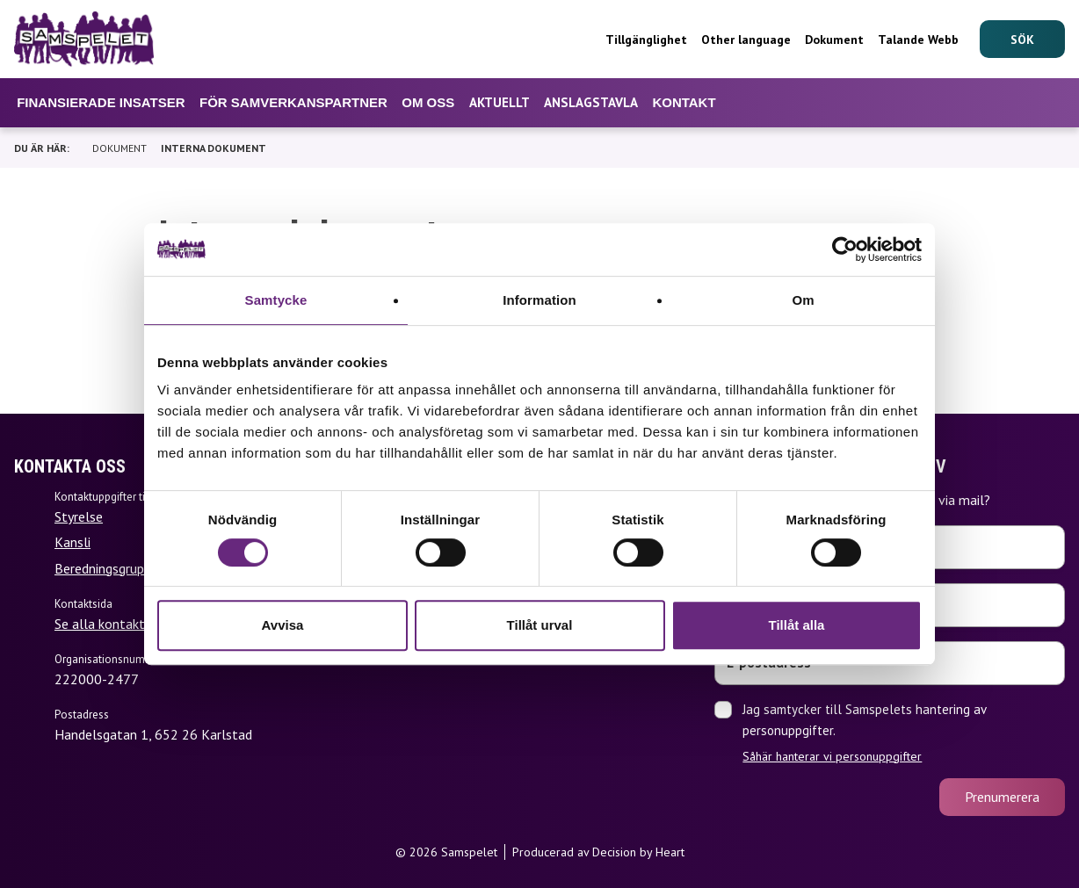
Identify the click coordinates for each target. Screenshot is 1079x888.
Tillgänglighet (646, 39)
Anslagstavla (591, 102)
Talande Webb (918, 39)
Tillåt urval (540, 624)
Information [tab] (539, 299)
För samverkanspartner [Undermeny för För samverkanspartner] (293, 102)
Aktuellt (499, 102)
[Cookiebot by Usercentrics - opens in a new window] (845, 249)
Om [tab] (803, 299)
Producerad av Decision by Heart (598, 852)
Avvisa (283, 624)
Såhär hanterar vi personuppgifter (832, 756)
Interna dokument (213, 148)
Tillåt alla (797, 624)
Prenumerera (1002, 796)
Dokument (834, 39)
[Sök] (1022, 39)
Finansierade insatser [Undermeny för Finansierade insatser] (101, 102)
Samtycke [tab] (276, 299)
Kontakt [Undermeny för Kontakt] (683, 102)
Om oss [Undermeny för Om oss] (428, 102)
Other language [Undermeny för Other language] (746, 39)
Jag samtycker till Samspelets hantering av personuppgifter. (903, 732)
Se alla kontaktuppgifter (126, 623)
